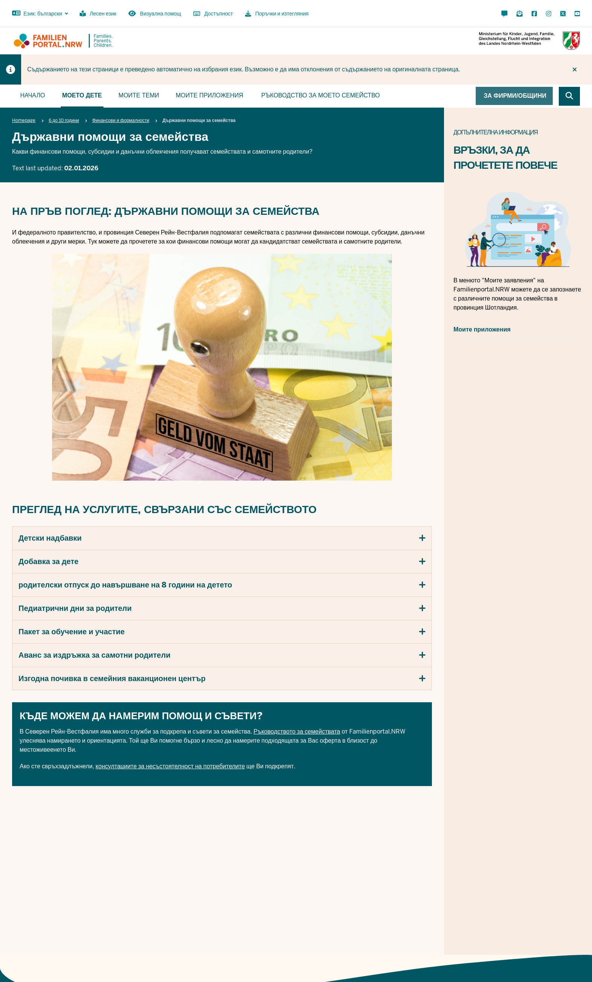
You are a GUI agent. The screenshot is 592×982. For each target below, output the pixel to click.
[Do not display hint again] (574, 69)
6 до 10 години (64, 120)
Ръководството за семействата (297, 731)
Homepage (23, 120)
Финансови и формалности (120, 120)
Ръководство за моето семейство (320, 95)
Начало (32, 95)
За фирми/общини (515, 95)
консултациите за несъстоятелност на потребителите (170, 766)
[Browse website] (569, 96)
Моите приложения (209, 95)
